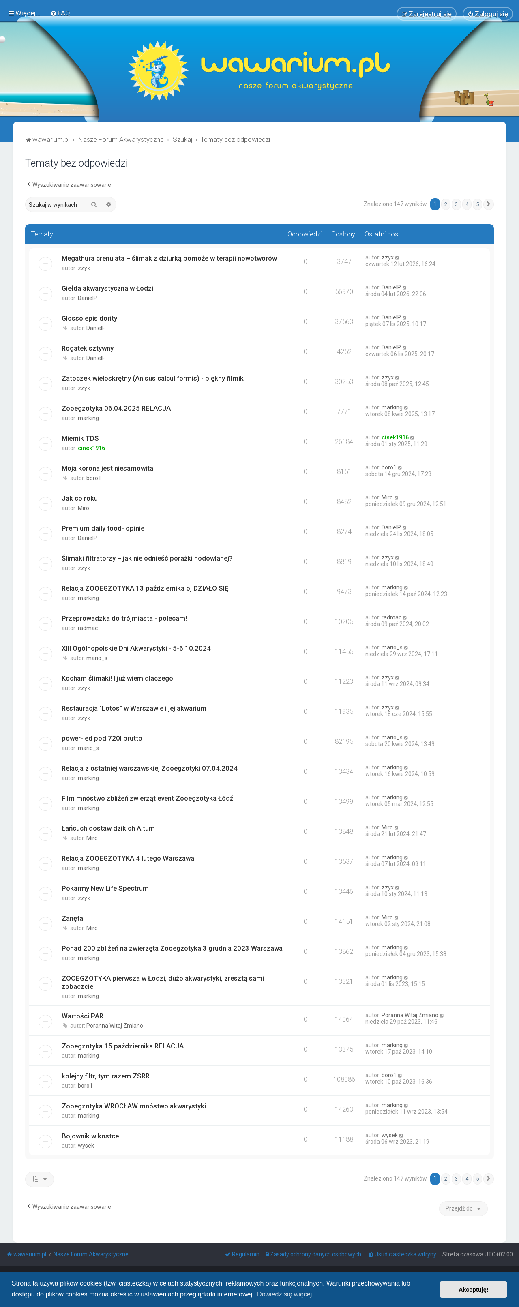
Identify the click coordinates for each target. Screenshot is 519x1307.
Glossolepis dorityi (90, 318)
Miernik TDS (80, 438)
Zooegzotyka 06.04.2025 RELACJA (116, 408)
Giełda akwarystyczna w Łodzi (107, 288)
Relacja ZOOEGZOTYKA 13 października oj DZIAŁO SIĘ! (146, 588)
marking (88, 418)
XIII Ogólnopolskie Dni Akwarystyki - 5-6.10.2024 (136, 648)
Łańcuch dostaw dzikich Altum (108, 828)
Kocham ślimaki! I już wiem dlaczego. (118, 678)
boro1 (93, 478)
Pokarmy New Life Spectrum (105, 888)
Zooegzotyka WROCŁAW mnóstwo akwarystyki (134, 1106)
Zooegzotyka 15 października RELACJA (123, 1046)
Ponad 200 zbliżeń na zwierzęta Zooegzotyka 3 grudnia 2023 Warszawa (172, 948)
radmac (88, 628)
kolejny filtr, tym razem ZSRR (106, 1076)
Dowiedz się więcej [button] (284, 1294)
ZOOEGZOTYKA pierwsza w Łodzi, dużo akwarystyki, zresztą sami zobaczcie (163, 982)
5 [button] (477, 204)
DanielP (87, 298)
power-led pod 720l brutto (102, 738)
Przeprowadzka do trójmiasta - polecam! (124, 618)
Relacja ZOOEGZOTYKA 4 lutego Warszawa (128, 858)
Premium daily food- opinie (103, 528)
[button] (488, 204)
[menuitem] (60, 13)
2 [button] (445, 204)
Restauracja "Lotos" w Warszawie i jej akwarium (134, 708)
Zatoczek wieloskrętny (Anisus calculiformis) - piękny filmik (153, 378)
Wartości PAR (82, 1016)
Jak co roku (80, 498)
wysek (86, 1145)
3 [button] (456, 204)
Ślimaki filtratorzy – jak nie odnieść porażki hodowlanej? (147, 558)
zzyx (84, 268)
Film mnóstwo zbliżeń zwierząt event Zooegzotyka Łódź (147, 798)
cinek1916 (91, 448)
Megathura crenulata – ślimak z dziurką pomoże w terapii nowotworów (169, 258)
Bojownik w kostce (90, 1136)
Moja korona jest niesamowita (107, 468)
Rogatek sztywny (88, 348)
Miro (83, 508)
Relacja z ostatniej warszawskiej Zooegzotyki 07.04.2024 (150, 768)
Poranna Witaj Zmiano (114, 1025)
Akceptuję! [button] (474, 1289)
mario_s (96, 658)
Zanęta (72, 918)
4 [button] (466, 204)
